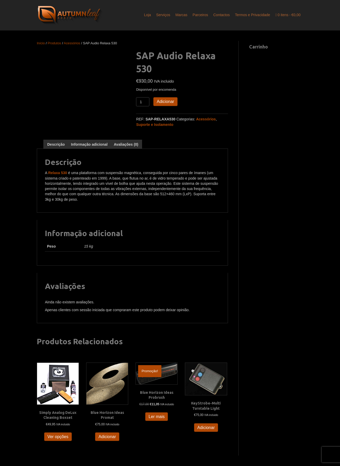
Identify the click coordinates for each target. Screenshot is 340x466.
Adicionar (165, 101)
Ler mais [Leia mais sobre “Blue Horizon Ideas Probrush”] (157, 416)
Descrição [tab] (56, 144)
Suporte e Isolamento (154, 124)
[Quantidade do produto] (142, 101)
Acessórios (72, 43)
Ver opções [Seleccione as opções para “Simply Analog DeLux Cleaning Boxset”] (58, 436)
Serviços (163, 15)
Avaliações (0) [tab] (126, 144)
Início (41, 43)
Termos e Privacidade (252, 15)
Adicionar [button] (107, 436)
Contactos (221, 15)
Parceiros (200, 15)
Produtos (54, 43)
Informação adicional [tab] (89, 144)
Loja (147, 15)
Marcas (181, 15)
